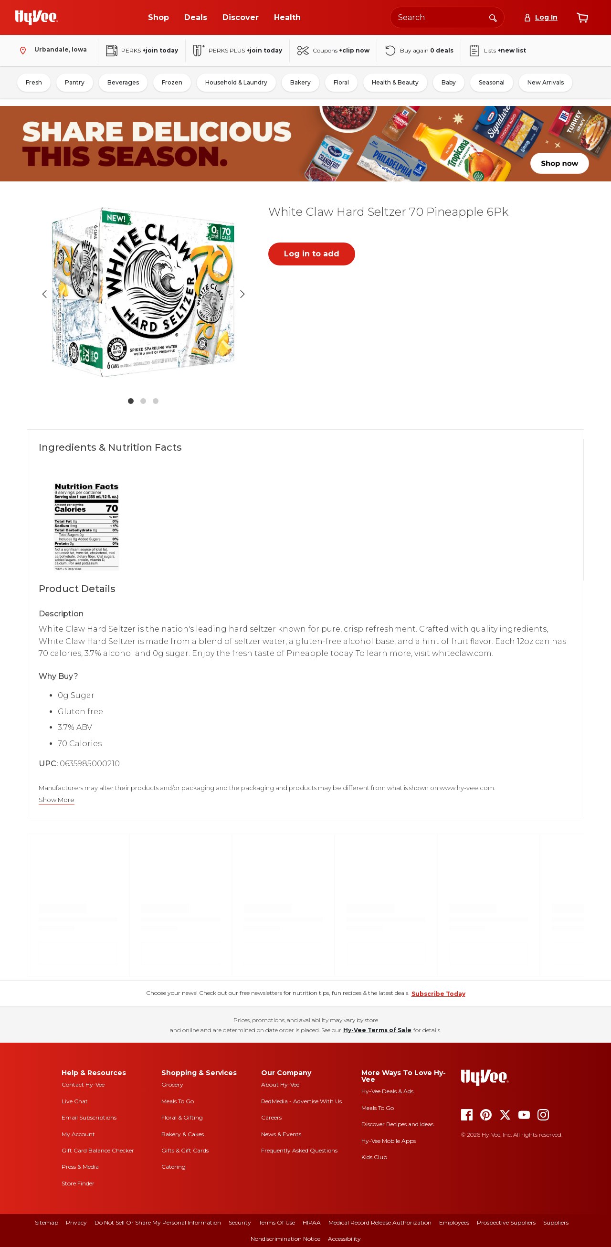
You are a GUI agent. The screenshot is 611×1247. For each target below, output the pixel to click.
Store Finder (78, 1183)
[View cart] (582, 17)
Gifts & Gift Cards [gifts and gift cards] (185, 1150)
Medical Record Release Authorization (380, 1222)
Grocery (172, 1084)
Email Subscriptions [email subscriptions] (89, 1117)
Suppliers (556, 1222)
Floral (341, 82)
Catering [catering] (173, 1166)
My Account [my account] (78, 1134)
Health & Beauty (395, 82)
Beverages (123, 82)
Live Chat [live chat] (75, 1101)
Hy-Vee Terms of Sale (377, 1030)
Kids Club (374, 1157)
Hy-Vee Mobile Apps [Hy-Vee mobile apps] (388, 1140)
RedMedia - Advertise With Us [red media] (301, 1101)
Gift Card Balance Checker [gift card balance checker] (98, 1150)
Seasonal (492, 82)
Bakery (300, 82)
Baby (449, 82)
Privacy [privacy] (76, 1222)
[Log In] (540, 17)
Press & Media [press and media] (80, 1166)
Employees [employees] (454, 1222)
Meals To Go (177, 1101)
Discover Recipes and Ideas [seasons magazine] (397, 1124)
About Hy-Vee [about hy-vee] (280, 1084)
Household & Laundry (236, 82)
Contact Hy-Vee (83, 1084)
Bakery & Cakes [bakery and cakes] (182, 1134)
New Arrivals (545, 82)
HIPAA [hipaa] (312, 1222)
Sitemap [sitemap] (46, 1222)
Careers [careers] (271, 1117)
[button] (143, 294)
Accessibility (344, 1238)
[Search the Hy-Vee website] (447, 17)
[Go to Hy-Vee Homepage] (36, 17)
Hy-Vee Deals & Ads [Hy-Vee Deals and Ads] (387, 1091)
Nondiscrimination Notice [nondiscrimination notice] (285, 1238)
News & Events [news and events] (281, 1134)
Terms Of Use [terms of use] (277, 1222)
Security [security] (240, 1222)
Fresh (34, 82)
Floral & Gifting (182, 1117)
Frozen (172, 82)
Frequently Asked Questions (299, 1150)
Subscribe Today (438, 993)
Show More (56, 799)
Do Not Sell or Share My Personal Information (158, 1222)
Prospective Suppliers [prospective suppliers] (506, 1222)
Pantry (74, 82)
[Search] (493, 17)
